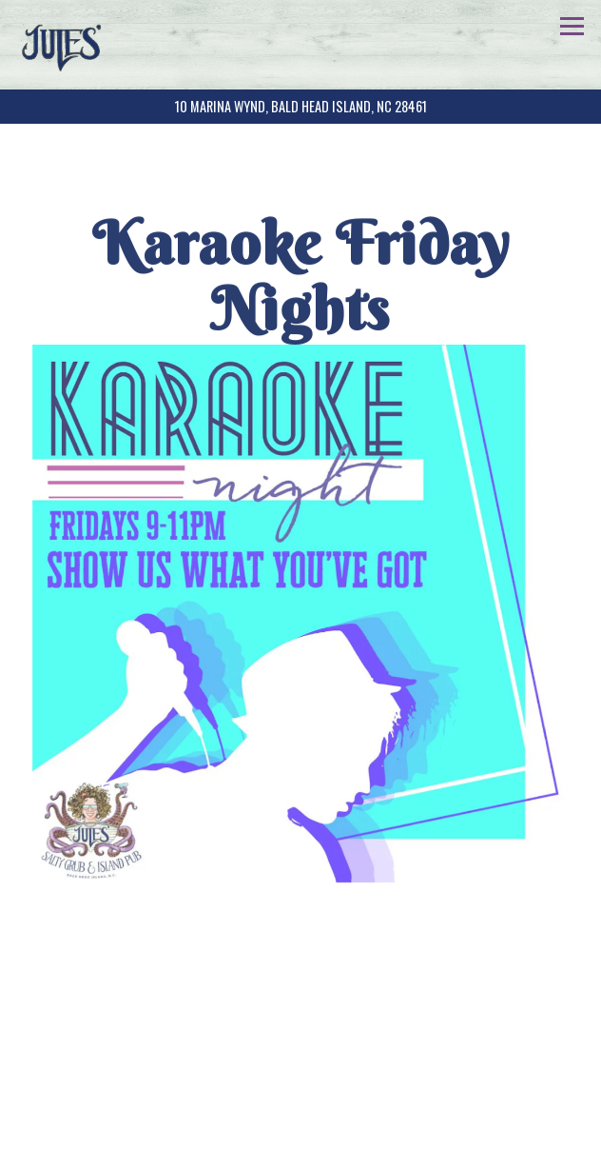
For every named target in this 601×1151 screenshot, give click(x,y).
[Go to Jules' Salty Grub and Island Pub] (300, 106)
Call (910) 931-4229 (301, 1080)
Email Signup (300, 1128)
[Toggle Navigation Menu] (572, 26)
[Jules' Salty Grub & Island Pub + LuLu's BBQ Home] (69, 44)
